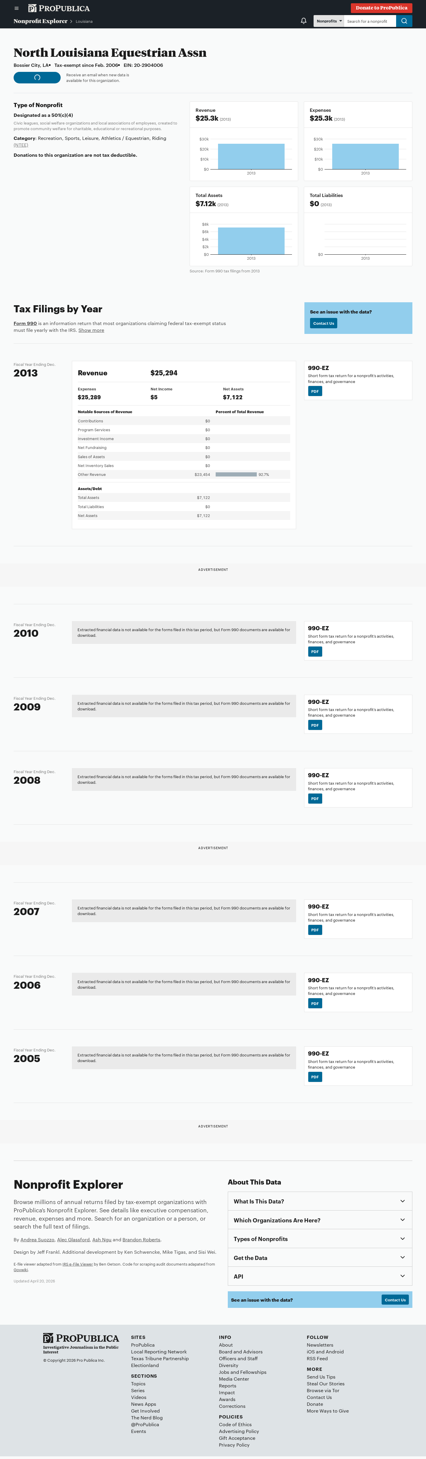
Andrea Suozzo (37, 1242)
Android (335, 1354)
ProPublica (143, 1347)
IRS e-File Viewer (77, 1266)
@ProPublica (145, 1427)
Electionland (145, 1368)
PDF (315, 391)
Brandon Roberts (141, 1242)
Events (138, 1434)
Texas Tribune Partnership (160, 1361)
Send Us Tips (321, 1379)
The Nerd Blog (147, 1420)
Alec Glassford (73, 1242)
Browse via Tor (323, 1393)
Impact (227, 1395)
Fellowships (253, 1375)
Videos (138, 1400)
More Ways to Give (328, 1413)
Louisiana (84, 21)
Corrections (232, 1409)
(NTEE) (21, 145)
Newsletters (320, 1347)
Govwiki (21, 1271)
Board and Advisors (241, 1354)
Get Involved (145, 1413)
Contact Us (323, 323)
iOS (311, 1354)
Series (138, 1393)
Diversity (228, 1368)
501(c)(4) (62, 115)
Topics (138, 1386)
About (226, 1347)
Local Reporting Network (159, 1354)
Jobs (224, 1375)
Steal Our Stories (326, 1386)
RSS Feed (317, 1361)
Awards (227, 1402)
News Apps (143, 1406)
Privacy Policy (234, 1448)
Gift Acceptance (237, 1441)
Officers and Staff (238, 1361)
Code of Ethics (235, 1427)
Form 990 (25, 323)
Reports (227, 1388)
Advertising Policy (239, 1434)
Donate (315, 1406)
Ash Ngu (102, 1242)
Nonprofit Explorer (40, 21)
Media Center (234, 1382)
